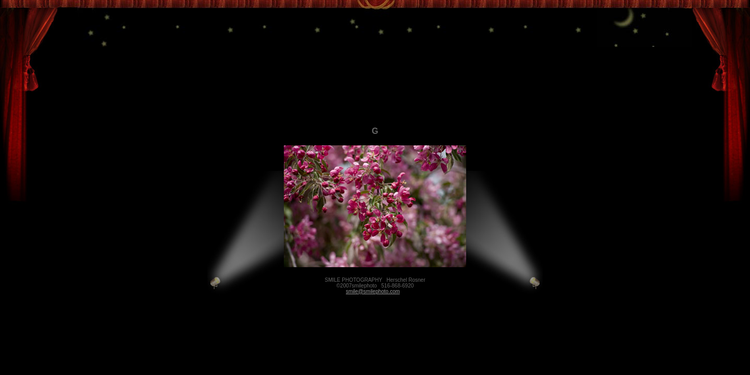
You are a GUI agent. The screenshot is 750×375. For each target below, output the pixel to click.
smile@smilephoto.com (373, 291)
